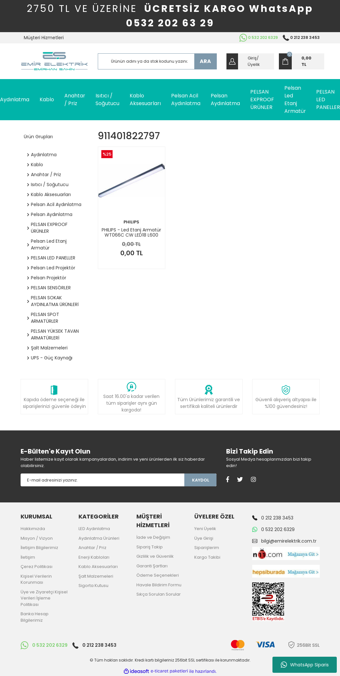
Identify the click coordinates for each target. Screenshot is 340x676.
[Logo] (54, 61)
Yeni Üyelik (205, 529)
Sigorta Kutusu (93, 585)
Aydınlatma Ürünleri (98, 538)
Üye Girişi (203, 538)
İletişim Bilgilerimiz (39, 548)
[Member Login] (250, 61)
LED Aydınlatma (94, 529)
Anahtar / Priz (92, 548)
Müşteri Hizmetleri (44, 37)
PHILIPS (131, 222)
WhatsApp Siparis (305, 664)
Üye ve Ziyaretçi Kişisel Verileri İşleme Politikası (44, 598)
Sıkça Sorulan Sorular (158, 594)
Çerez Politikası (36, 566)
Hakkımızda (33, 529)
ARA (205, 61)
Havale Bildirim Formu (158, 585)
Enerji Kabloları (93, 557)
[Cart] (301, 61)
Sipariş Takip (149, 547)
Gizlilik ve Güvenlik (155, 556)
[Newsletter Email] (103, 479)
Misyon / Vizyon (37, 538)
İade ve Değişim (153, 537)
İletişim (28, 557)
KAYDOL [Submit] (200, 480)
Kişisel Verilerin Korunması (36, 579)
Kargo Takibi (207, 557)
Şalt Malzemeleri (95, 576)
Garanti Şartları (152, 566)
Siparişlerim (206, 548)
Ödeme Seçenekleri (157, 575)
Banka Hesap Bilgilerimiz (35, 617)
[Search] (157, 61)
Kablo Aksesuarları (98, 566)
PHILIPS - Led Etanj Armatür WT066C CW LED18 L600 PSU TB (131, 232)
